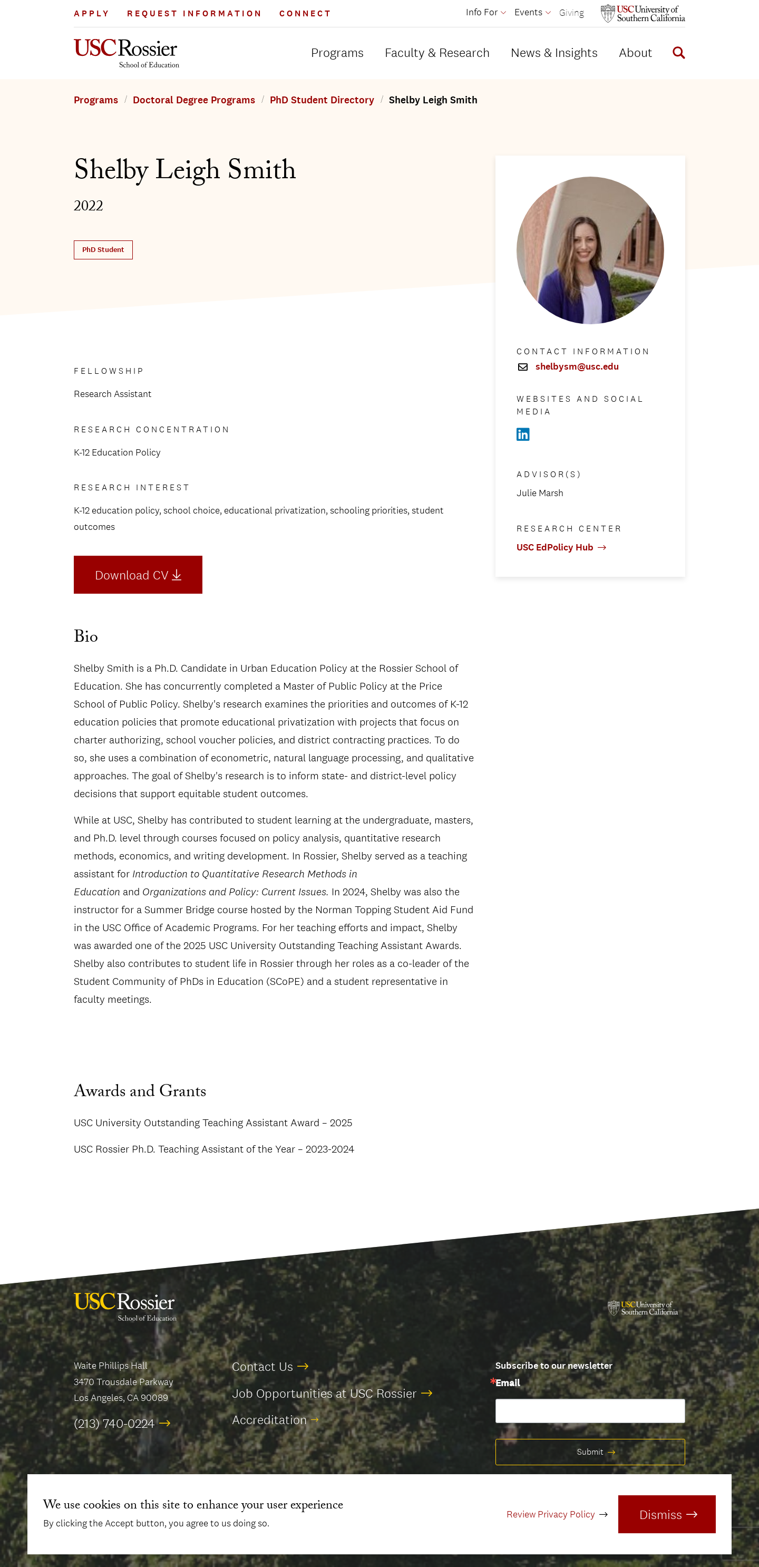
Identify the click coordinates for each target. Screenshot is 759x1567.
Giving (571, 12)
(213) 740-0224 (114, 1423)
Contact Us (262, 1366)
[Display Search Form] (676, 54)
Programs (337, 52)
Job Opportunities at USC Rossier (324, 1393)
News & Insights (554, 52)
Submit (590, 1451)
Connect (305, 13)
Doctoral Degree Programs (194, 100)
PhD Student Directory (322, 100)
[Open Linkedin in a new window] (523, 435)
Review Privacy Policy (551, 1514)
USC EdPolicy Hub (555, 547)
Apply (92, 13)
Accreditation (269, 1419)
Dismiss (660, 1514)
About (636, 52)
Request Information (194, 13)
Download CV (132, 574)
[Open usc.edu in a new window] (643, 13)
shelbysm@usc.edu (577, 367)
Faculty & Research (437, 52)
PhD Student (103, 250)
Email (507, 1383)
